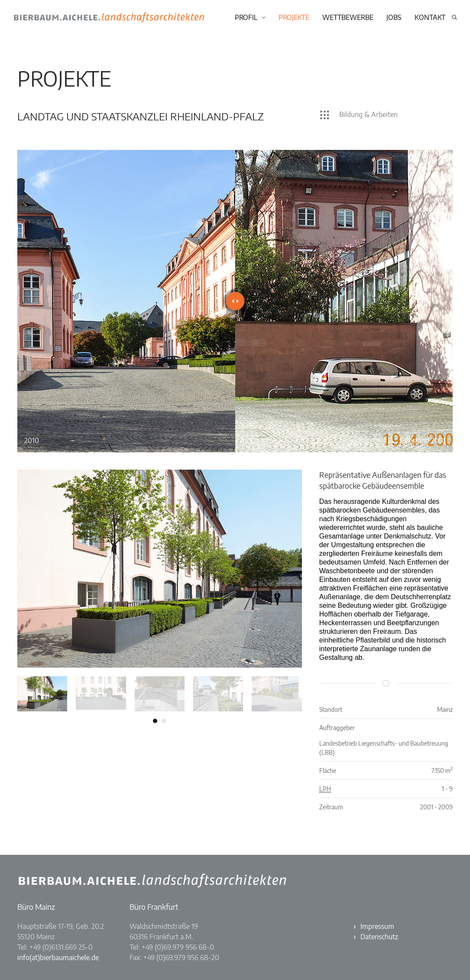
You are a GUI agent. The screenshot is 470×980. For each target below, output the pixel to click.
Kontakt (430, 17)
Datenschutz (379, 936)
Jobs (394, 17)
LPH (325, 788)
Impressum (377, 926)
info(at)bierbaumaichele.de (58, 957)
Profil (246, 17)
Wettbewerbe (347, 17)
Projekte (294, 17)
